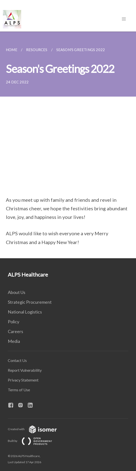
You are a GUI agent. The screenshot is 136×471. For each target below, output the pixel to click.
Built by (34, 441)
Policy (13, 321)
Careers (15, 331)
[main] (68, 145)
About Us (16, 292)
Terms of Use (19, 389)
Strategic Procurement (30, 302)
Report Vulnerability (25, 370)
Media (14, 341)
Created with (36, 429)
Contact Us (17, 360)
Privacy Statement (23, 380)
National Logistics (25, 311)
